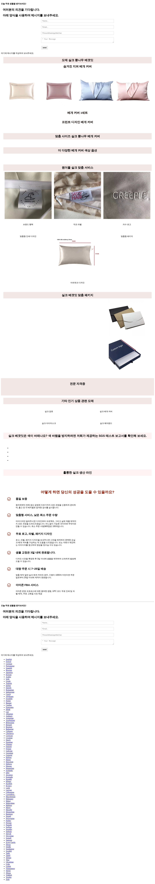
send (44, 48)
